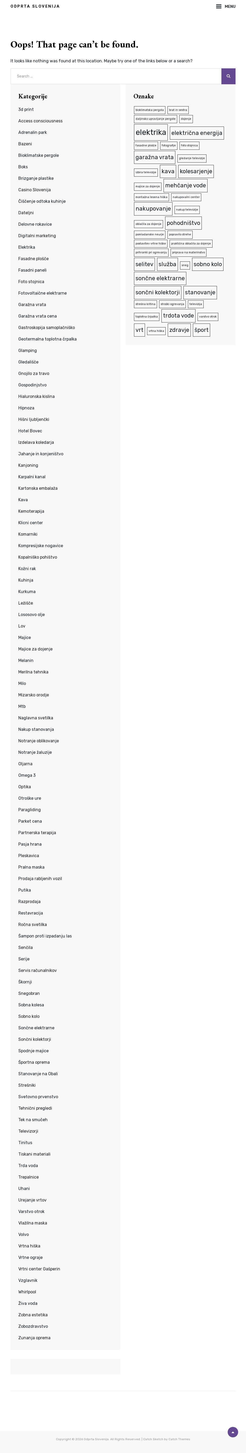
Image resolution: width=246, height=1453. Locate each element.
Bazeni (25, 143)
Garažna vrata (32, 304)
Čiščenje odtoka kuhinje (42, 201)
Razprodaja (29, 901)
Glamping (27, 350)
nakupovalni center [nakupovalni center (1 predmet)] (186, 197)
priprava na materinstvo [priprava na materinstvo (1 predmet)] (188, 252)
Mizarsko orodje (33, 694)
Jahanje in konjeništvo (40, 453)
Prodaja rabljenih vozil (40, 878)
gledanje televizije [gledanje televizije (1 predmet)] (192, 158)
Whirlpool (27, 1291)
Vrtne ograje (30, 1257)
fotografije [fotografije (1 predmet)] (169, 145)
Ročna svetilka (32, 924)
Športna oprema (34, 1062)
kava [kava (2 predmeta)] (168, 171)
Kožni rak (27, 568)
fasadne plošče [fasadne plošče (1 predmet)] (146, 145)
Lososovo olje (31, 614)
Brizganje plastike (36, 178)
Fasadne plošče (33, 258)
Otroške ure (29, 798)
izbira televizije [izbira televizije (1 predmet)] (146, 172)
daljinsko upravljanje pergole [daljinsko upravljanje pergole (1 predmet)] (156, 119)
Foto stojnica (31, 281)
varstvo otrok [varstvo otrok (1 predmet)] (208, 316)
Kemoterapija (31, 511)
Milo (22, 683)
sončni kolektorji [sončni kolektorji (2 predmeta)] (158, 292)
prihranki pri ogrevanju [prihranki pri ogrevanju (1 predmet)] (151, 252)
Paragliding (29, 809)
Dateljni (26, 212)
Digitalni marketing (37, 235)
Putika (24, 890)
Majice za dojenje (35, 649)
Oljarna (25, 763)
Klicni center (30, 522)
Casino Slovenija (34, 189)
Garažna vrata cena (37, 316)
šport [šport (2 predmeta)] (201, 330)
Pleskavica (28, 855)
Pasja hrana (30, 844)
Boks (23, 166)
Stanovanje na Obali (38, 1073)
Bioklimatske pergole (38, 155)
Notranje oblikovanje (38, 740)
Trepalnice (28, 1177)
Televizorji (28, 1131)
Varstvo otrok (31, 1211)
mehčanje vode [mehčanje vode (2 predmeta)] (185, 185)
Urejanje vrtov (32, 1200)
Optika (24, 786)
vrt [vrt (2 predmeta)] (139, 330)
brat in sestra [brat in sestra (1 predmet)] (178, 110)
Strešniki (27, 1085)
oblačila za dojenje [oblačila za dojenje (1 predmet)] (148, 224)
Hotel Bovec (30, 430)
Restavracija (30, 913)
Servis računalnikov (37, 970)
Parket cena (30, 821)
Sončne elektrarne (36, 1027)
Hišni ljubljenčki (33, 419)
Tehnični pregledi (35, 1108)
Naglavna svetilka (35, 717)
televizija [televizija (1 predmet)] (195, 304)
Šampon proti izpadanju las (45, 936)
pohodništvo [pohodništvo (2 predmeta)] (183, 223)
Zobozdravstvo (33, 1326)
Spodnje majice (33, 1050)
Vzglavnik (27, 1280)
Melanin (25, 660)
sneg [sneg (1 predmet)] (185, 265)
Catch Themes (179, 1439)
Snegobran (29, 993)
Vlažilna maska (32, 1223)
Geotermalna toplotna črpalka (47, 339)
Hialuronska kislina (36, 396)
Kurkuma (27, 591)
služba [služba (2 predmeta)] (167, 264)
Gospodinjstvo (32, 384)
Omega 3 (27, 775)
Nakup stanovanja (36, 729)
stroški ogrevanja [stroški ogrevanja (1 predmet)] (172, 304)
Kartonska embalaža (38, 488)
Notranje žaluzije (35, 752)
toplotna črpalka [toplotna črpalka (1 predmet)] (147, 316)
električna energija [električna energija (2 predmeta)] (196, 133)
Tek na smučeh (33, 1119)
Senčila (25, 947)
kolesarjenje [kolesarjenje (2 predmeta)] (196, 171)
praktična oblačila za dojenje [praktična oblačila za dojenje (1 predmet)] (191, 243)
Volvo (23, 1234)
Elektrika (26, 247)
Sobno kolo (29, 1016)
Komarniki (27, 534)
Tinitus (25, 1142)
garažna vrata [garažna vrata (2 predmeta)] (155, 157)
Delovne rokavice (35, 224)
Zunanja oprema (34, 1337)
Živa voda (27, 1303)
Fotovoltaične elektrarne (42, 293)
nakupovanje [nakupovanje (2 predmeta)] (153, 208)
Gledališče (28, 362)
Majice (24, 637)
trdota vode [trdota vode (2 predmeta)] (178, 315)
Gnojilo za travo (33, 373)
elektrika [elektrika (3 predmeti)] (151, 132)
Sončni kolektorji (34, 1039)
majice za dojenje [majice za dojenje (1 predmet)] (148, 186)
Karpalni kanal (32, 476)
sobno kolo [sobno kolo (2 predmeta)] (208, 264)
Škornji (25, 981)
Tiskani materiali (34, 1154)
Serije (24, 958)
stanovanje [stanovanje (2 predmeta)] (200, 292)
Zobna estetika (33, 1314)
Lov (21, 626)
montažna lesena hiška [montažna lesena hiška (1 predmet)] (151, 197)
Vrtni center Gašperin (39, 1268)
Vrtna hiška (29, 1245)
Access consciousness (40, 120)
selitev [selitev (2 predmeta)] (144, 264)
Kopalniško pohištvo (37, 557)
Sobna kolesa (31, 1004)
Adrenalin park (32, 132)
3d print (26, 109)
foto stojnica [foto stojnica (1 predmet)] (189, 145)
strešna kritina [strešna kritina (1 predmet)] (145, 304)
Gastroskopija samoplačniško (46, 327)
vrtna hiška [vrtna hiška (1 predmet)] (156, 331)
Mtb (22, 706)
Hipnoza (26, 407)
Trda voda (28, 1165)
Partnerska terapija (37, 832)
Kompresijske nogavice (40, 545)
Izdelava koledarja (36, 442)
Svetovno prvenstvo (38, 1096)
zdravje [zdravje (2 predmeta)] (179, 330)
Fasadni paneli (32, 270)
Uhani (24, 1188)
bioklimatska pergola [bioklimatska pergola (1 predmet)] (150, 110)
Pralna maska (31, 867)
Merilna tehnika (33, 671)
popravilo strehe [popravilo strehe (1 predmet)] (180, 234)
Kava (23, 499)
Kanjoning (28, 465)
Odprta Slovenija (35, 6)
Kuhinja (25, 580)
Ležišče (25, 603)
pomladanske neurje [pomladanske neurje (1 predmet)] (150, 234)
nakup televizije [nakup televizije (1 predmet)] (187, 209)
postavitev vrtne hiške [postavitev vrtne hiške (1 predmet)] (151, 243)
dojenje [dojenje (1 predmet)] (186, 119)
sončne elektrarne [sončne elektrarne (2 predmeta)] (160, 278)
